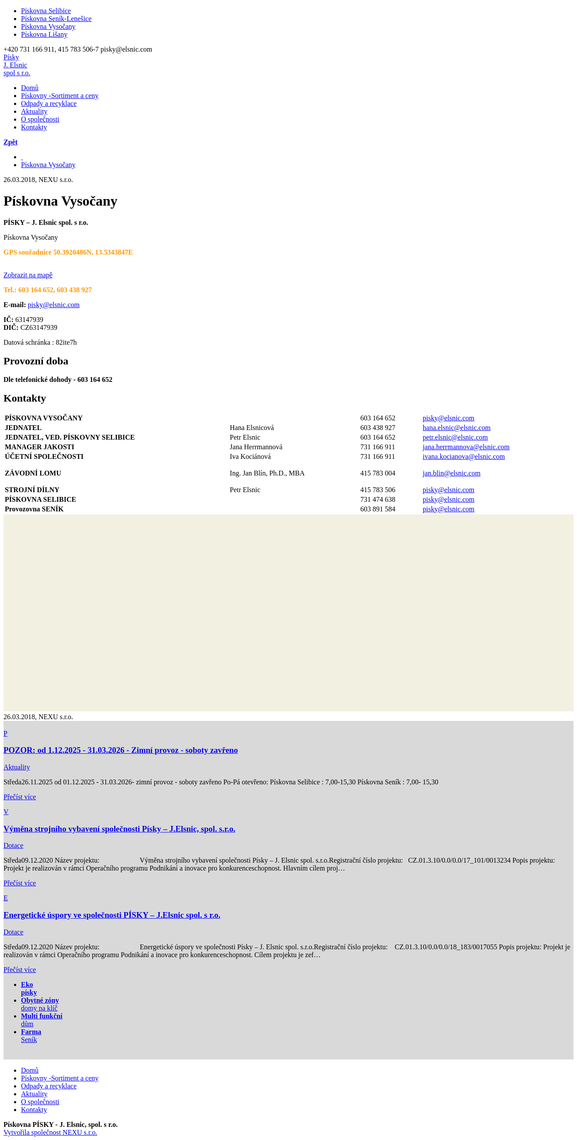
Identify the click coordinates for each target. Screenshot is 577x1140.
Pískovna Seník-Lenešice (56, 18)
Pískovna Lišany (44, 34)
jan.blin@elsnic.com (451, 473)
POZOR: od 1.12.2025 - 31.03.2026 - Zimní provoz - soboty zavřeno (120, 750)
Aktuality (34, 111)
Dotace (13, 845)
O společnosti (40, 119)
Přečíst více (19, 797)
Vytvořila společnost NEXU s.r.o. (50, 1132)
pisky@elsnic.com (54, 304)
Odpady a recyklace (49, 103)
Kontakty (34, 127)
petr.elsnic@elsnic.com (455, 437)
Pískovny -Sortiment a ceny (59, 95)
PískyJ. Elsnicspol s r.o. (16, 65)
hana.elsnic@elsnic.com (456, 427)
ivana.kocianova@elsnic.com (464, 456)
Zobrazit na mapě (27, 275)
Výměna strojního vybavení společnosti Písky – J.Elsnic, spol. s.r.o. (119, 828)
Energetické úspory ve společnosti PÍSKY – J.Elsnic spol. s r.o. (111, 915)
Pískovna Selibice (46, 10)
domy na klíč (40, 1004)
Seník (31, 1035)
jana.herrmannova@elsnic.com (466, 447)
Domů (29, 87)
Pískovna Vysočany (48, 26)
